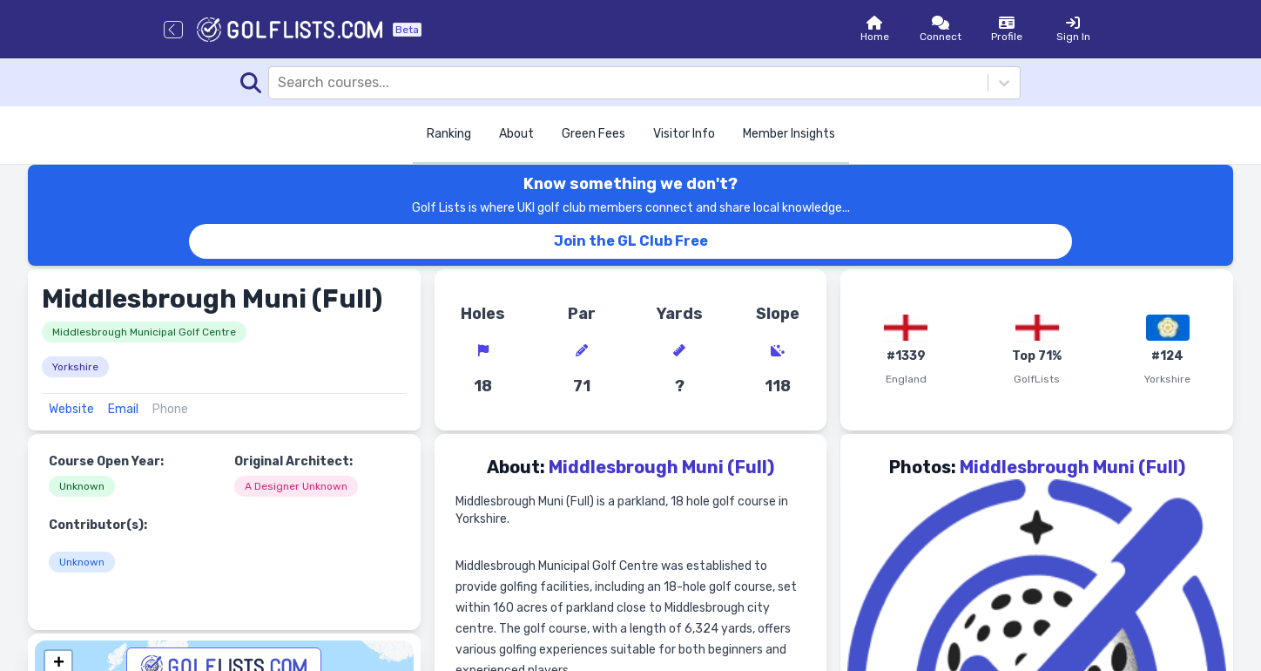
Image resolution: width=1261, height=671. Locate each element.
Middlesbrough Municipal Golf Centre (144, 332)
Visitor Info (684, 133)
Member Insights (789, 133)
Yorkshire (75, 367)
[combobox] (279, 82)
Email (123, 409)
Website (71, 409)
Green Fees (593, 133)
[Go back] (173, 29)
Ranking (449, 133)
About (516, 133)
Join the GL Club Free (631, 241)
